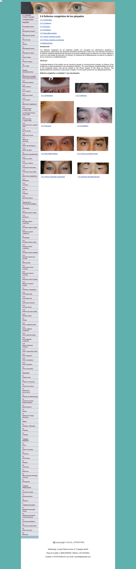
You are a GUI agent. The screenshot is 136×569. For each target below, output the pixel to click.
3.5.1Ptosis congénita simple (29, 323)
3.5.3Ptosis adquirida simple (29, 334)
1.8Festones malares (27, 60)
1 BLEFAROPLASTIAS (28, 25)
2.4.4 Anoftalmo (82, 126)
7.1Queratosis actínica (27, 491)
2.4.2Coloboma (25, 184)
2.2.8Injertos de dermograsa (28, 144)
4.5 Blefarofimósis (46, 43)
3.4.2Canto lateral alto (27, 297)
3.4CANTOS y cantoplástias (29, 288)
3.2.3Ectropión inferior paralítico (30, 251)
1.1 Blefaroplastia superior (28, 30)
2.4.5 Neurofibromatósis (48, 33)
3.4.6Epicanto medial (26, 315)
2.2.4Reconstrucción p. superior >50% (30, 125)
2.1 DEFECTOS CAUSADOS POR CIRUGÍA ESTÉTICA (29, 76)
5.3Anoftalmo (25, 433)
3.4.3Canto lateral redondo (28, 302)
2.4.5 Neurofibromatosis (27, 197)
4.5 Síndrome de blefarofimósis (89, 177)
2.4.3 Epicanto (45, 26)
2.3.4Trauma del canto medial (29, 171)
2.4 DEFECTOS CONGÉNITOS (29, 175)
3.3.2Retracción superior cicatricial (27, 273)
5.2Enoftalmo (25, 429)
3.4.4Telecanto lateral (27, 306)
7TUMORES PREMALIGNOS (26, 486)
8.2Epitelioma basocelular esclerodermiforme (28, 515)
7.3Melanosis (25, 500)
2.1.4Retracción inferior (27, 94)
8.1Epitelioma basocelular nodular (28, 509)
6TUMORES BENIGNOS (25, 439)
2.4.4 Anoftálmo (45, 30)
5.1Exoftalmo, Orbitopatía (28, 425)
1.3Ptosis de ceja (26, 39)
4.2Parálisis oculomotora (28, 381)
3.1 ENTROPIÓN (25, 207)
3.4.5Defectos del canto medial (29, 310)
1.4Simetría (24, 43)
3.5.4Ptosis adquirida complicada (26, 339)
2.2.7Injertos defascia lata (25, 139)
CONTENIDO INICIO (27, 19)
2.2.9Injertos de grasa (27, 149)
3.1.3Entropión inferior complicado (27, 221)
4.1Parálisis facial (26, 376)
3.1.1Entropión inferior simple (29, 212)
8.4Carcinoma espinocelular (29, 525)
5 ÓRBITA (24, 420)
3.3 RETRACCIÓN (26, 262)
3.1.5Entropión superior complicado (27, 232)
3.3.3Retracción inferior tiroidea (29, 278)
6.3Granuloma (25, 453)
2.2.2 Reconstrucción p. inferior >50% (29, 113)
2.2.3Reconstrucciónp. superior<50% (26, 119)
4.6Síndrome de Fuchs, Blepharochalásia (28, 401)
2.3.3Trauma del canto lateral (29, 166)
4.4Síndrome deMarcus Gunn (26, 390)
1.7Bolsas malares (26, 56)
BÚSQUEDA (25, 22)
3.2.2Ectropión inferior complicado (27, 246)
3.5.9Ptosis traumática (27, 363)
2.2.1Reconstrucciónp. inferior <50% (26, 108)
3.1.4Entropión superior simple (29, 226)
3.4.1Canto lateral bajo (27, 293)
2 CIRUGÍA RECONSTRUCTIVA (27, 70)
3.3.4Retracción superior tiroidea (27, 283)
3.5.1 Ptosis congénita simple (50, 36)
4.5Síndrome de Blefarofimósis (30, 395)
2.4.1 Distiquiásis (46, 20)
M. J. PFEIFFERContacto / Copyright (28, 16)
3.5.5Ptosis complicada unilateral (27, 345)
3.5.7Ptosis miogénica (27, 354)
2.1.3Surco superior (26, 90)
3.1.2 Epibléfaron (25, 216)
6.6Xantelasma (25, 466)
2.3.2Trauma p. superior (27, 162)
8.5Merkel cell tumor (27, 529)
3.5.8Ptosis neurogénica (27, 359)
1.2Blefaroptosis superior (28, 34)
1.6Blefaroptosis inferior (28, 52)
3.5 (66, 55)
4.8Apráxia (24, 410)
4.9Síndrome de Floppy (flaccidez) (28, 415)
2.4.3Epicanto (24, 188)
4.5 (53, 57)
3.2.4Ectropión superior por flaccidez (28, 257)
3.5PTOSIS (24, 319)
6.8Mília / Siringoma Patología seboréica (29, 475)
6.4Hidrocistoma (26, 457)
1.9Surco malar (25, 65)
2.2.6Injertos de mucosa (27, 134)
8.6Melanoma (25, 533)
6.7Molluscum (25, 470)
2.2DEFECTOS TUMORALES (29, 103)
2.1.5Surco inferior (26, 99)
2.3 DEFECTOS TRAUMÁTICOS (30, 153)
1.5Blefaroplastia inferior (28, 47)
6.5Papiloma (25, 461)
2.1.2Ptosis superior (26, 86)
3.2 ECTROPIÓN (25, 237)
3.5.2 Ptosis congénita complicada (52, 40)
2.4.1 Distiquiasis (25, 179)
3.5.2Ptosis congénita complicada (27, 329)
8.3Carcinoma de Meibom (28, 520)
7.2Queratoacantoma (27, 495)
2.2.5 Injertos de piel (26, 130)
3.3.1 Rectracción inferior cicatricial (27, 267)
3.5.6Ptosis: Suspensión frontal (29, 350)
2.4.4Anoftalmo (25, 192)
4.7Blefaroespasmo (26, 406)
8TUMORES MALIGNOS (28, 504)
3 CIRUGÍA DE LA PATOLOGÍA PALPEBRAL (29, 202)
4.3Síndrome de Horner (28, 385)
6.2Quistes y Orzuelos (27, 448)
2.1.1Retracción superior (27, 81)
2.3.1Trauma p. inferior (27, 158)
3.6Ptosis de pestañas (27, 367)
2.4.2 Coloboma (45, 23)
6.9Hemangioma (26, 480)
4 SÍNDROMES (26, 372)
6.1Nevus (24, 444)
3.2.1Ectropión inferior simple (29, 241)
